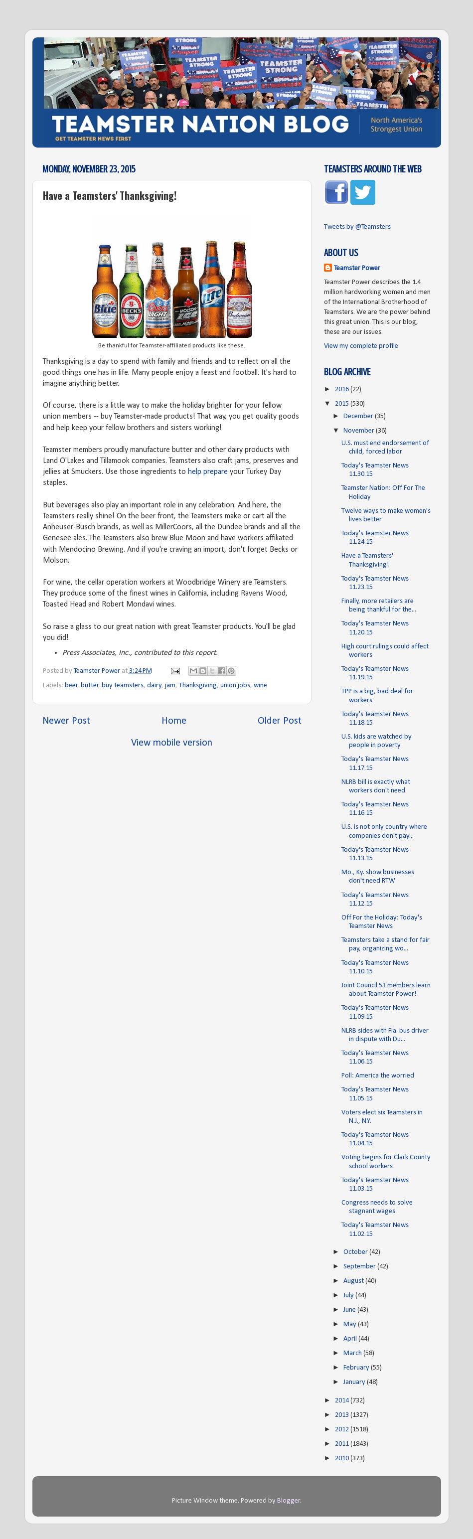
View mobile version (171, 743)
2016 (342, 389)
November (359, 431)
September (360, 1266)
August (354, 1281)
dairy (154, 685)
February (357, 1368)
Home (173, 721)
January (355, 1382)
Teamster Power (357, 268)
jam (170, 685)
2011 (342, 1444)
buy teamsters (123, 685)
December (359, 416)
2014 (342, 1400)
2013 (342, 1415)
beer (71, 685)
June (350, 1310)
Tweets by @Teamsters (357, 227)
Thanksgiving (198, 685)
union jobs (235, 685)
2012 (342, 1429)
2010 (342, 1458)
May (350, 1324)
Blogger (288, 1501)
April (350, 1339)
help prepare (208, 472)
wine (260, 685)
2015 (342, 404)
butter (90, 685)
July (349, 1295)
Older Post (280, 721)
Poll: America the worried (377, 1075)
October (356, 1252)
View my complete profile (361, 346)
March (353, 1353)
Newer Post (66, 721)
